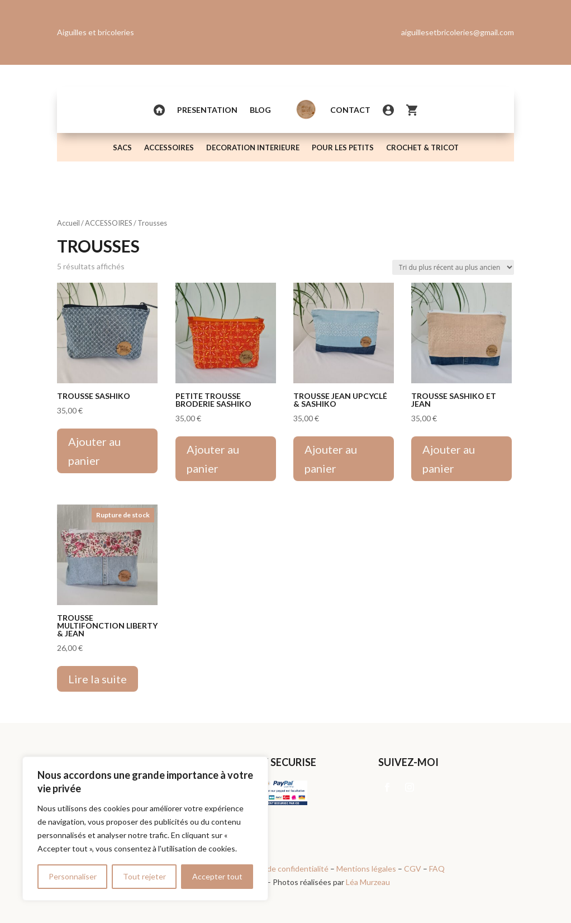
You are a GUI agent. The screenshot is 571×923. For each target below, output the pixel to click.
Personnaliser (73, 876)
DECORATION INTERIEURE (252, 148)
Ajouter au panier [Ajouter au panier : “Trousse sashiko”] (94, 451)
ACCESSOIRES (169, 148)
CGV (412, 868)
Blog (260, 110)
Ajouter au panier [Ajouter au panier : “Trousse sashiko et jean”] (448, 459)
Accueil (68, 222)
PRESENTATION (207, 110)
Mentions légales (366, 868)
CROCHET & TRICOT (422, 148)
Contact (350, 110)
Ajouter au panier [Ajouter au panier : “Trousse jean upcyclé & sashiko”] (330, 459)
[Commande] (453, 267)
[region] (145, 829)
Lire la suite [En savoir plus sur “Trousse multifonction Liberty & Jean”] (97, 679)
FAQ (437, 868)
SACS (122, 148)
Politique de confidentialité (281, 868)
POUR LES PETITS (343, 148)
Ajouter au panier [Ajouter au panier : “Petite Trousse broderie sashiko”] (213, 459)
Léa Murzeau (368, 882)
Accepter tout (217, 876)
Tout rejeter (144, 876)
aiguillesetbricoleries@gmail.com (457, 32)
